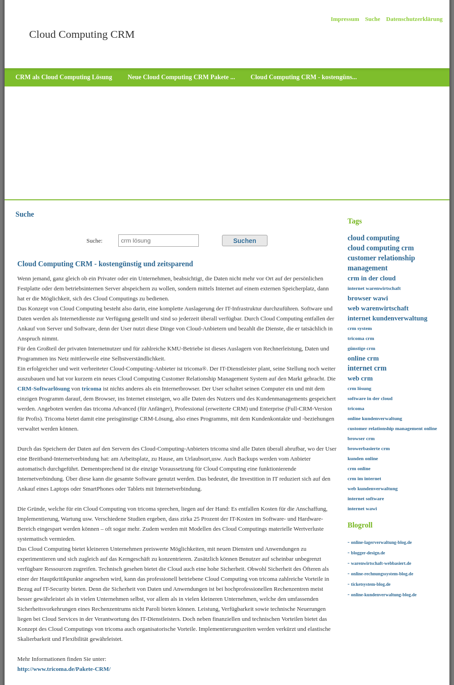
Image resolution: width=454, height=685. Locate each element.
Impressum (345, 18)
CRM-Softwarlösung (43, 388)
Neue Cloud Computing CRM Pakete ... (181, 77)
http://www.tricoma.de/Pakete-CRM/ (64, 668)
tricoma (92, 388)
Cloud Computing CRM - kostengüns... (304, 77)
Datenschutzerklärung (414, 18)
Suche (372, 18)
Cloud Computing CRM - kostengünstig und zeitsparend (105, 264)
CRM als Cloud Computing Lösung (63, 77)
